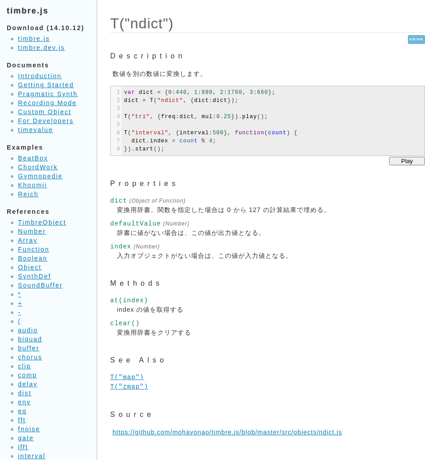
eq (22, 411)
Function (33, 249)
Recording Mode (47, 102)
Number (32, 231)
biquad (30, 339)
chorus (30, 357)
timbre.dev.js (41, 47)
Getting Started (46, 84)
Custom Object (45, 111)
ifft (23, 447)
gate (26, 438)
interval (31, 456)
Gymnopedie (40, 176)
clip (24, 366)
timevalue (35, 129)
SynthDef (34, 276)
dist (24, 393)
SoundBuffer (40, 285)
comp (27, 375)
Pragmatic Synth (48, 93)
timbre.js (34, 38)
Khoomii (32, 185)
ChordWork (38, 167)
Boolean (32, 258)
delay (27, 384)
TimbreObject (42, 222)
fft (22, 420)
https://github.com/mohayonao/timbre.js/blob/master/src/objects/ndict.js (227, 432)
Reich (28, 194)
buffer (29, 348)
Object (29, 267)
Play (407, 161)
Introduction (40, 76)
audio (28, 330)
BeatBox (33, 158)
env (24, 402)
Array (27, 240)
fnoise (29, 429)
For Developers (46, 120)
